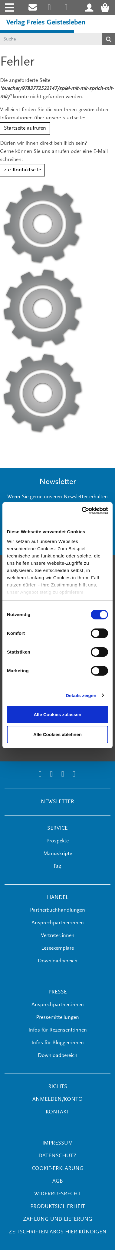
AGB (57, 1181)
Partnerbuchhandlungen (57, 910)
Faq (57, 866)
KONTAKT (57, 1112)
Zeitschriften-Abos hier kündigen (58, 1232)
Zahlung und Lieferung (57, 1219)
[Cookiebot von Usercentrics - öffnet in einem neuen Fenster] (82, 511)
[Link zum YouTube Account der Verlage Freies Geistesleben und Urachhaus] (74, 775)
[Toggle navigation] (8, 7)
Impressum (57, 1143)
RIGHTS (57, 1087)
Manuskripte (57, 854)
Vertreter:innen (57, 935)
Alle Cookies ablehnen (57, 734)
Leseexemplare (57, 948)
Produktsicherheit (57, 1207)
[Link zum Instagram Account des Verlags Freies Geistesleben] (49, 7)
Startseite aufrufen (25, 128)
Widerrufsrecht (57, 1194)
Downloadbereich (57, 961)
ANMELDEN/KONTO (57, 1099)
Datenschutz (57, 1156)
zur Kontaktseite (22, 170)
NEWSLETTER (57, 802)
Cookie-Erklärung (58, 1168)
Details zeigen (81, 695)
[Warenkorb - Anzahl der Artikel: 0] (107, 7)
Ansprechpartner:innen (57, 923)
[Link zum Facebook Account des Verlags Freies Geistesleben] (62, 775)
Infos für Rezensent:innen (57, 1030)
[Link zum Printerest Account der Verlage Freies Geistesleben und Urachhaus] (66, 7)
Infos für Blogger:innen (57, 1043)
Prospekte (57, 841)
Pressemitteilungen (57, 1017)
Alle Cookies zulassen (57, 714)
